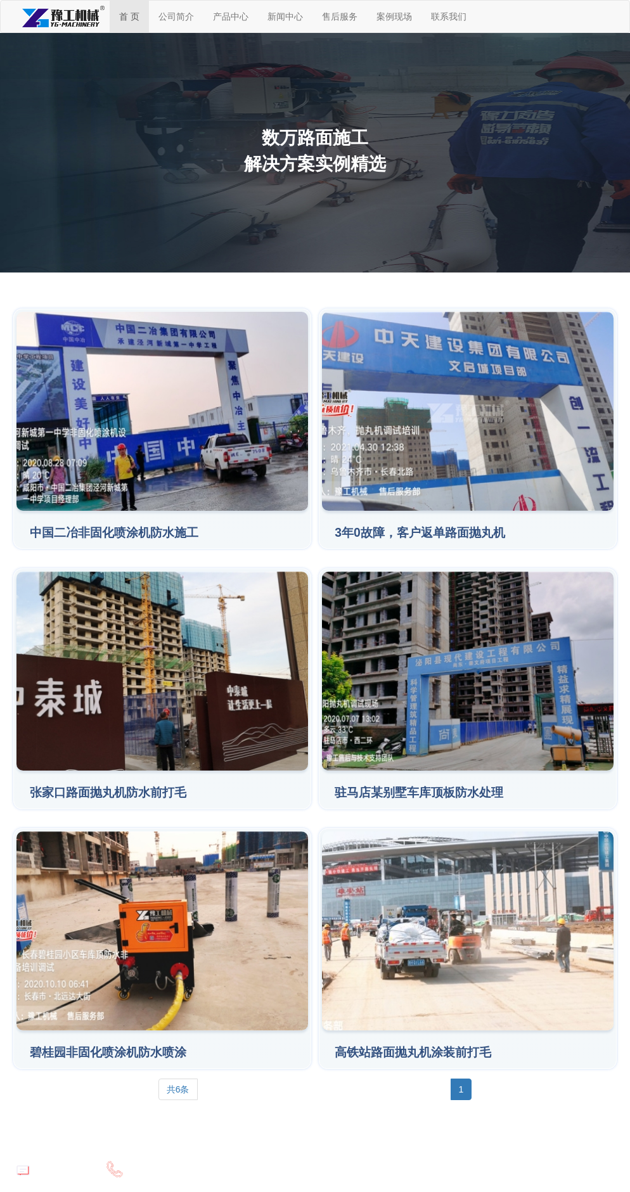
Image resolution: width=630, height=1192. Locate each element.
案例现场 (394, 16)
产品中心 (230, 16)
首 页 (129, 16)
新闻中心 (285, 16)
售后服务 (339, 16)
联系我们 (448, 16)
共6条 (178, 1089)
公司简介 (176, 16)
